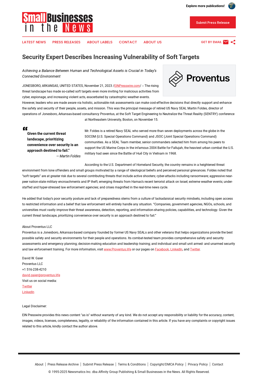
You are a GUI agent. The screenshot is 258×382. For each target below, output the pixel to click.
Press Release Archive (63, 364)
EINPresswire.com (127, 86)
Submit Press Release (98, 364)
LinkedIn (176, 249)
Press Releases (66, 42)
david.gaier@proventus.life (41, 275)
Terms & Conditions (132, 364)
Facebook (162, 249)
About (39, 364)
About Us (153, 42)
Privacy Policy (198, 364)
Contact (128, 42)
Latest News (34, 42)
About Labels (99, 42)
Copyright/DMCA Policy (167, 364)
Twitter (195, 249)
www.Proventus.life (117, 249)
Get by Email (215, 42)
